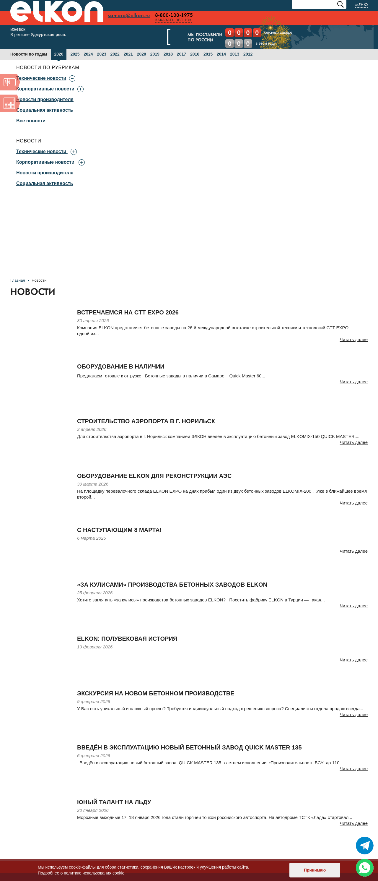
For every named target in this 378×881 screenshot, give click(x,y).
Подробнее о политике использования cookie (81, 873)
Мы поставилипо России (200, 38)
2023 (101, 54)
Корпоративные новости (45, 162)
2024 (88, 54)
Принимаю (315, 870)
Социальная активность (44, 110)
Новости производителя (45, 99)
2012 (247, 54)
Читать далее (354, 339)
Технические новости (41, 151)
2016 (194, 54)
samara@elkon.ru (133, 16)
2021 (128, 54)
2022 (115, 54)
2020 (141, 54)
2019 (154, 54)
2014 (221, 54)
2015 (208, 54)
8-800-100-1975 (178, 15)
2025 (74, 54)
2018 (168, 54)
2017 (181, 54)
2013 (234, 54)
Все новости (30, 121)
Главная (17, 280)
